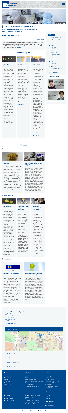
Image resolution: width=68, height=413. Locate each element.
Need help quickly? (30, 404)
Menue (52, 35)
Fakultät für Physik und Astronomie (13, 29)
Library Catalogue (9, 402)
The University (8, 376)
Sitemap (47, 395)
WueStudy (7, 395)
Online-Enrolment (9, 400)
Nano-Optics (6, 31)
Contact (27, 392)
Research (7, 379)
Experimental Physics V (20, 26)
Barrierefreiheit (42, 411)
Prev (5, 16)
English (43, 39)
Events (27, 378)
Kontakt (8, 309)
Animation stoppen (60, 23)
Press (26, 399)
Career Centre (49, 388)
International (7, 384)
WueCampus (8, 397)
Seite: (46, 405)
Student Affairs (49, 384)
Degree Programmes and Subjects (34, 381)
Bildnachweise (49, 397)
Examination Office (50, 383)
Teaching (7, 381)
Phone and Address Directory (32, 395)
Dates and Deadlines (30, 379)
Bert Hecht (7, 121)
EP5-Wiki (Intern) (54, 76)
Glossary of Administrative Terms (33, 386)
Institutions (7, 383)
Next (63, 16)
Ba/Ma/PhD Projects (16, 31)
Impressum (25, 411)
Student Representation (51, 386)
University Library (49, 376)
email (19, 47)
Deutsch (38, 39)
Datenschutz (33, 411)
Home (6, 373)
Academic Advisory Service (52, 381)
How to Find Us (29, 397)
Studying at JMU (8, 378)
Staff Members (29, 384)
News (26, 376)
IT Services (48, 378)
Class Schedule (8, 399)
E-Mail (7, 320)
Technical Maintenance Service (33, 402)
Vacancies (28, 383)
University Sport (49, 379)
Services (47, 373)
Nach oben (48, 399)
